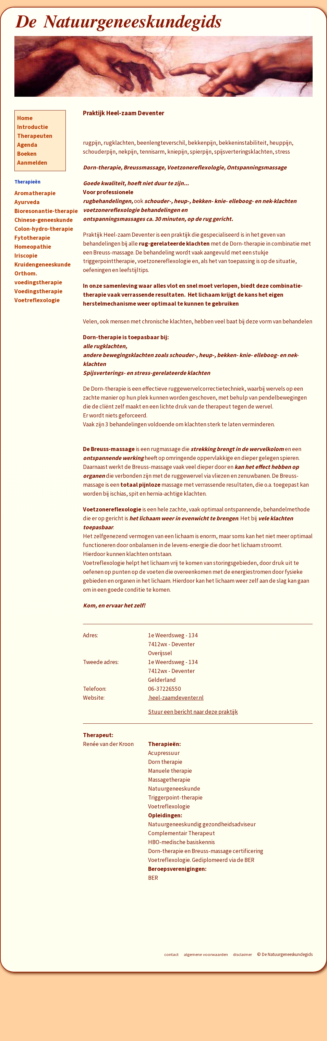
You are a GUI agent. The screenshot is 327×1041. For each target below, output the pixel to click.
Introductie (32, 127)
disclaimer (242, 954)
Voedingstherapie (38, 291)
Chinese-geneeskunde (43, 220)
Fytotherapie (32, 237)
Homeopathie (32, 246)
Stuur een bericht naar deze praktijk (193, 711)
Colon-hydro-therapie (43, 229)
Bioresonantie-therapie (46, 211)
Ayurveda (27, 202)
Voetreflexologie (37, 300)
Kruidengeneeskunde (42, 264)
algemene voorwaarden (206, 954)
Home (25, 118)
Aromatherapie (35, 193)
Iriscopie (25, 255)
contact (171, 954)
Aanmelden (32, 162)
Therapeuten (34, 136)
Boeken (27, 153)
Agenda (27, 145)
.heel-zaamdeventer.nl (176, 697)
